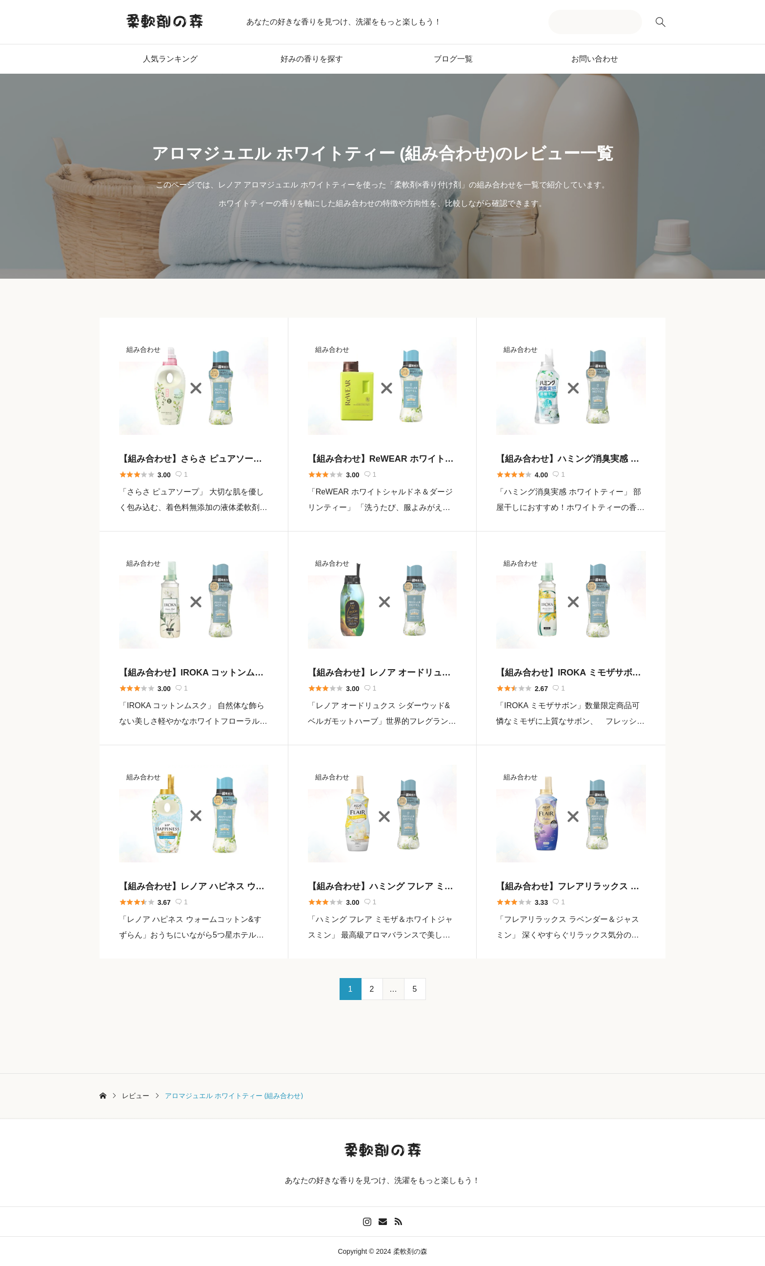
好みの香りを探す (312, 59)
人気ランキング (170, 59)
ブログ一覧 (453, 59)
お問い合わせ (594, 59)
